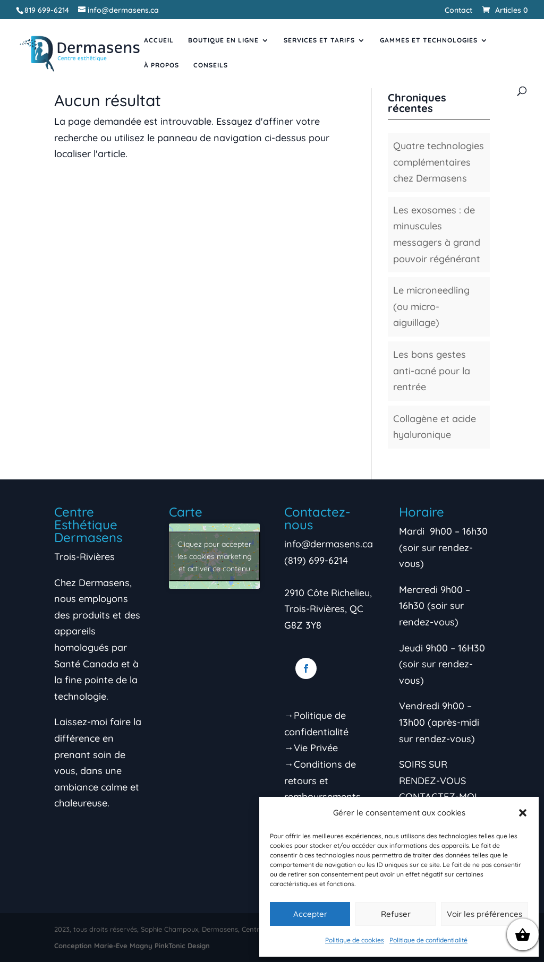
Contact (458, 10)
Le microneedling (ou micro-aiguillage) (431, 306)
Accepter (310, 914)
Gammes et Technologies (429, 40)
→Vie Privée (311, 748)
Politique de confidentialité (428, 940)
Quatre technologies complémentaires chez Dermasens (438, 162)
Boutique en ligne (223, 40)
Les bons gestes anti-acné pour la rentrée (431, 370)
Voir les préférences (484, 914)
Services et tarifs (319, 40)
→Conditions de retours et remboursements (322, 780)
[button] (522, 813)
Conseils (210, 65)
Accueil (159, 40)
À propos (161, 65)
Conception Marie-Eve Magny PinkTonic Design (132, 945)
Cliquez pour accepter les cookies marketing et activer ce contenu (214, 556)
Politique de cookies (354, 940)
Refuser (396, 914)
